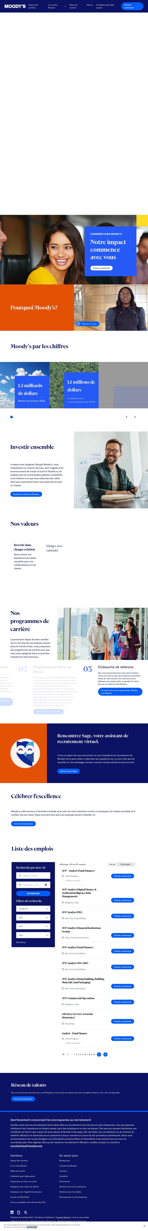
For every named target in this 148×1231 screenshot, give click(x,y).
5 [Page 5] (82, 1054)
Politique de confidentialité (21, 1217)
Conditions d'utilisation (44, 1217)
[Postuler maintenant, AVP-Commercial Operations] (122, 1002)
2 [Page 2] (76, 1054)
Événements (64, 1181)
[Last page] (105, 1054)
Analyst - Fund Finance (74, 1033)
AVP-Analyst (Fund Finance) (77, 947)
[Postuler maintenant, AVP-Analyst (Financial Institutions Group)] (122, 935)
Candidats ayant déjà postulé (105, 6)
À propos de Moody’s (68, 1166)
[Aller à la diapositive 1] (11, 417)
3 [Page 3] (78, 1054)
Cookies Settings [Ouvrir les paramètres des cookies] (63, 1217)
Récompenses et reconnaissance (73, 1197)
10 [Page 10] (94, 1054)
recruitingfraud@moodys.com (26, 1145)
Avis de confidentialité (19, 1197)
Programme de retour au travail (23, 1181)
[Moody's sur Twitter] (25, 1212)
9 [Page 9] (91, 1054)
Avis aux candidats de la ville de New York (28, 1202)
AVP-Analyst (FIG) (72, 912)
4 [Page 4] (80, 1054)
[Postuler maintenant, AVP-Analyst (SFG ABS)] (122, 967)
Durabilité (63, 1176)
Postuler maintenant (129, 6)
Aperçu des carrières (33, 6)
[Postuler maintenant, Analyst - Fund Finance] (122, 1038)
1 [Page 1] (74, 1054)
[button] (46, 885)
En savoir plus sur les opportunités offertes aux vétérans (122, 691)
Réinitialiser (21, 942)
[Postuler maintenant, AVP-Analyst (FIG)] (122, 916)
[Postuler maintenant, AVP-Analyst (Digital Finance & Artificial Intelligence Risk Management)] (122, 900)
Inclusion (63, 1171)
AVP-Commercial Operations (78, 998)
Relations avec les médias (70, 1192)
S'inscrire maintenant (23, 1099)
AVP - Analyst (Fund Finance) (78, 870)
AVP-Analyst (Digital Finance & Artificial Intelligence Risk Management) (79, 893)
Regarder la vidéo (87, 323)
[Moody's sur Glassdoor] (18, 1212)
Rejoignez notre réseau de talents (24, 1186)
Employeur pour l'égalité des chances (26, 1192)
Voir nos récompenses (23, 824)
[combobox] (32, 885)
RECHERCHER (33, 893)
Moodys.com (64, 1160)
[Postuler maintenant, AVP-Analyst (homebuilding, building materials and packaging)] (122, 986)
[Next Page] (99, 1054)
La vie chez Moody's (57, 6)
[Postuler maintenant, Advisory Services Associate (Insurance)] (122, 1021)
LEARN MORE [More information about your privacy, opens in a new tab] (32, 1227)
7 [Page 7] (87, 1054)
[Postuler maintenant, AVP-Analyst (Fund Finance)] (122, 951)
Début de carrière (73, 6)
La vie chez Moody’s (18, 1166)
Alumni (90, 5)
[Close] (144, 1226)
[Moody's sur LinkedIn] (11, 1212)
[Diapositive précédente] (127, 417)
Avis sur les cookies (80, 1217)
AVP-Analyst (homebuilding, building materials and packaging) (83, 980)
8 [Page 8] (89, 1054)
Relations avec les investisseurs (72, 1186)
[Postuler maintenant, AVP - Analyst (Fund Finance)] (122, 876)
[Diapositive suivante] (135, 417)
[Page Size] (64, 1054)
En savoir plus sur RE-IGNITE (51, 711)
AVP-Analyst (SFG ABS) (75, 963)
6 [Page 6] (85, 1054)
